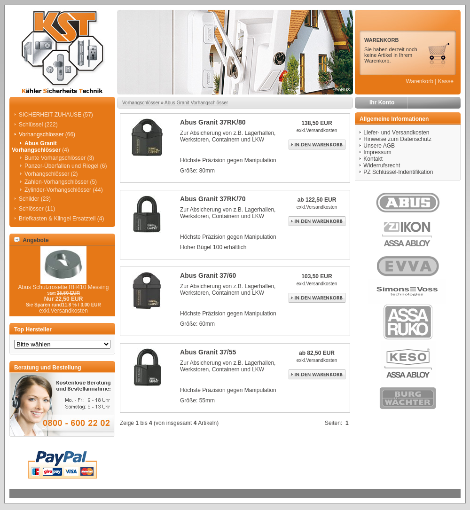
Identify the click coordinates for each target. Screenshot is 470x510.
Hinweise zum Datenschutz (397, 139)
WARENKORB (381, 40)
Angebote (31, 240)
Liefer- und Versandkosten (396, 132)
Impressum (377, 152)
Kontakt (373, 159)
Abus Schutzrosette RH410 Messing (63, 287)
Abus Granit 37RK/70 (213, 199)
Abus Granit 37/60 (208, 275)
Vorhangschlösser (141, 102)
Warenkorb (419, 81)
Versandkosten (321, 130)
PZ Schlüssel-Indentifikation (398, 172)
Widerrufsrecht (381, 165)
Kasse (446, 81)
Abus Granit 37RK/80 (213, 122)
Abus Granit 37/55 (208, 352)
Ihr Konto (381, 102)
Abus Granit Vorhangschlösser (196, 102)
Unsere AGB (379, 145)
